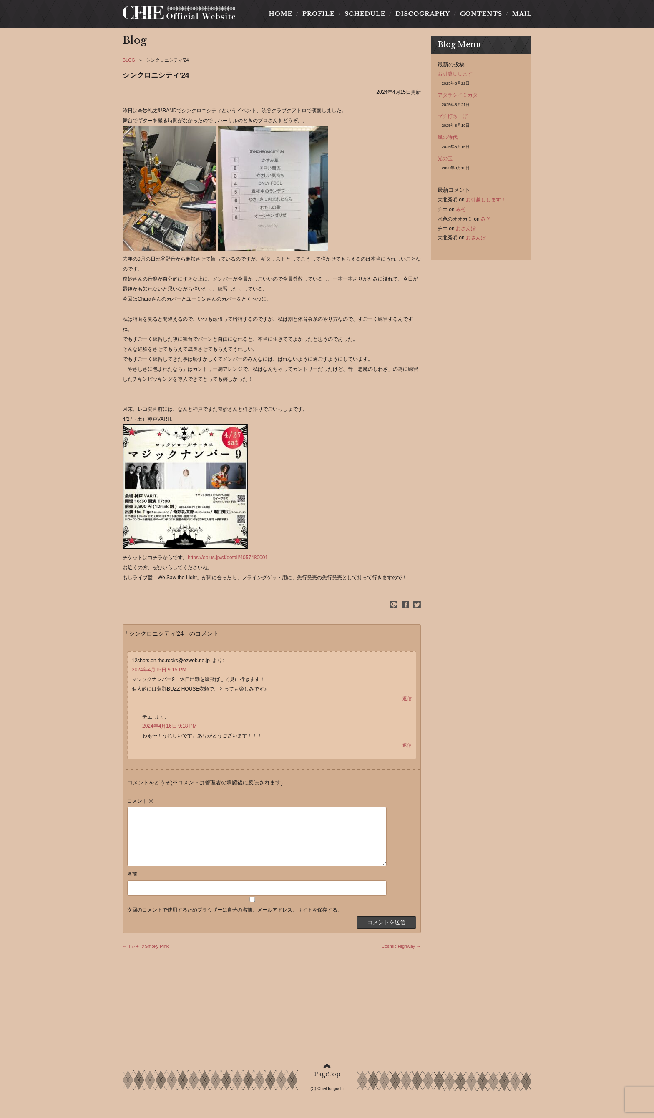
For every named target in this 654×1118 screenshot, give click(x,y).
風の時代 (448, 140)
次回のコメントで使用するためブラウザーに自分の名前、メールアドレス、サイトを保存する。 (234, 922)
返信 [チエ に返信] (407, 747)
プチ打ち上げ (453, 119)
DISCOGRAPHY (422, 16)
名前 (132, 886)
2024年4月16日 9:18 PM (169, 729)
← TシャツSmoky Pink (146, 958)
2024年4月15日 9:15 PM (159, 673)
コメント (140, 803)
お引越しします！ (458, 77)
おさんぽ (466, 231)
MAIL (519, 16)
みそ (461, 212)
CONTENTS (481, 16)
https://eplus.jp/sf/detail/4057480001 (228, 560)
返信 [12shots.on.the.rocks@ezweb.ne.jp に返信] (407, 700)
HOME (283, 16)
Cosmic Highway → (401, 958)
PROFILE (318, 16)
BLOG (129, 62)
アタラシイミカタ (458, 97)
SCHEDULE (365, 16)
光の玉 (445, 161)
